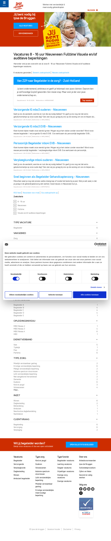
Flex (16, 350)
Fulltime (21, 209)
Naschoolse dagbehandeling (25, 411)
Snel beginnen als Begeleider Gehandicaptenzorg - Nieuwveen (51, 177)
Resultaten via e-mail (31, 192)
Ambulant (18, 408)
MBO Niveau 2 (19, 326)
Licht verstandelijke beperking (25, 374)
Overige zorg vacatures (62, 476)
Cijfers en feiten (85, 471)
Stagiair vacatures (64, 467)
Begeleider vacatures (65, 460)
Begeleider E (19, 315)
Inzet (17, 395)
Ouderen (17, 382)
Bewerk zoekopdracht (41, 72)
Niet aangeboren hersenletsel (25, 376)
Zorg (16, 238)
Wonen (17, 400)
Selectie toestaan (55, 295)
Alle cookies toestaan (90, 295)
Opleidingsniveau (24, 320)
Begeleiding (18, 424)
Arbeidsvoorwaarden (87, 460)
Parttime (17, 352)
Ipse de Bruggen (85, 464)
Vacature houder (53, 529)
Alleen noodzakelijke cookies (21, 295)
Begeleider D (19, 313)
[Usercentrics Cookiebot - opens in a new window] (96, 244)
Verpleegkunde (19, 467)
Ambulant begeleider (22, 478)
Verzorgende (19, 464)
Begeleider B (19, 307)
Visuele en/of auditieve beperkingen (32, 213)
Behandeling (19, 406)
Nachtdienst (18, 414)
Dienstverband (23, 339)
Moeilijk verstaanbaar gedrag (25, 363)
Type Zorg (20, 358)
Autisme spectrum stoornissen (26, 371)
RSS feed (17, 192)
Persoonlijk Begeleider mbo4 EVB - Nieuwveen (42, 143)
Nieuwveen (22, 205)
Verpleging (18, 430)
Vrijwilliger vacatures (65, 471)
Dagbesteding (19, 403)
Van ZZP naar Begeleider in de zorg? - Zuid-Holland (48, 80)
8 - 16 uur (21, 201)
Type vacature (23, 222)
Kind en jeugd (19, 384)
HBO (16, 334)
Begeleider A (19, 305)
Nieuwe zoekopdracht (60, 72)
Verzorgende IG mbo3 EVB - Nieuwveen (38, 126)
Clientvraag (21, 419)
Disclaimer (67, 529)
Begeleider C (19, 310)
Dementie (17, 379)
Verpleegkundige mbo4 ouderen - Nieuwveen (41, 160)
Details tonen (96, 287)
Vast (16, 344)
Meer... (16, 390)
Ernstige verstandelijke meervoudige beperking (44, 493)
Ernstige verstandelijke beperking (27, 366)
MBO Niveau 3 (19, 328)
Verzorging (18, 427)
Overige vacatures (64, 481)
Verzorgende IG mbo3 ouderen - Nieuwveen (40, 109)
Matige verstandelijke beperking (26, 368)
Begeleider (18, 227)
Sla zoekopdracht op (49, 192)
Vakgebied (20, 233)
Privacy (77, 529)
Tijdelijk (17, 347)
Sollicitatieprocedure (87, 467)
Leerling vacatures (64, 464)
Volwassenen (19, 387)
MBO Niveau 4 (19, 331)
